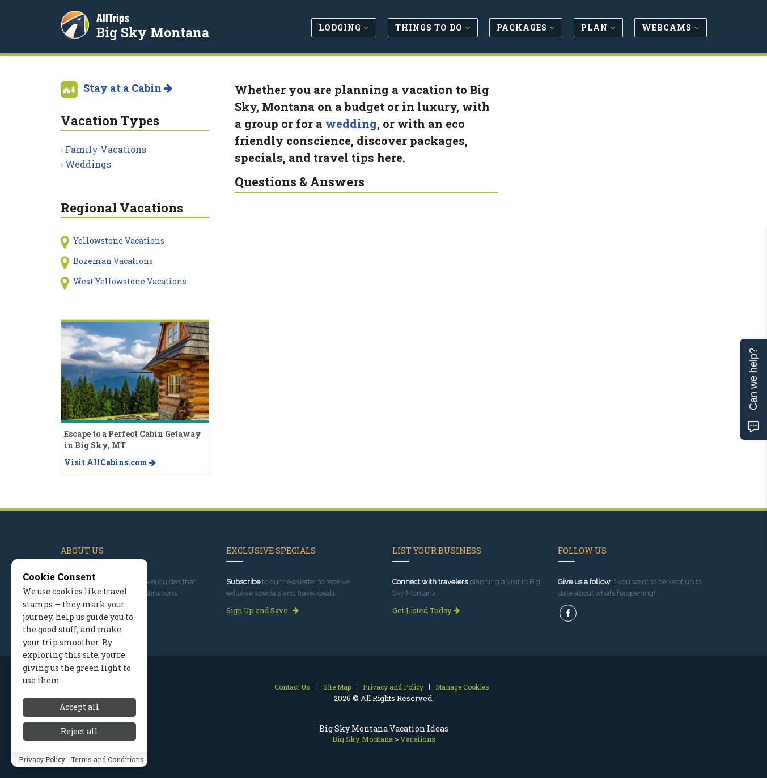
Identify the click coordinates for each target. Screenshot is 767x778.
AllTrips (114, 16)
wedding (351, 123)
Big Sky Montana (154, 30)
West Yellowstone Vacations (130, 281)
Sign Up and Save (262, 610)
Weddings (88, 164)
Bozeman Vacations (113, 261)
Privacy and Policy (393, 686)
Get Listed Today (426, 610)
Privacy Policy (42, 759)
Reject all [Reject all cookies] (79, 731)
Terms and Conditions (107, 759)
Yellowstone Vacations (118, 240)
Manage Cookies (462, 686)
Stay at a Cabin (127, 88)
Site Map (337, 686)
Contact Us (292, 686)
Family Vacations (105, 149)
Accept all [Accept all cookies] (79, 708)
